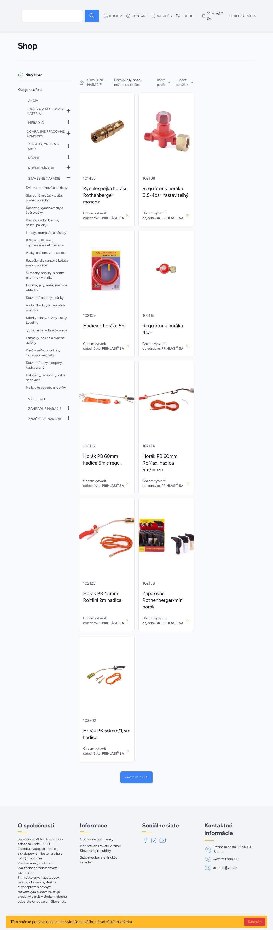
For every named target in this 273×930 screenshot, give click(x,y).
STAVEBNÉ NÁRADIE (95, 82)
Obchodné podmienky (96, 839)
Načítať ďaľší (137, 777)
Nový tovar (33, 75)
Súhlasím (255, 922)
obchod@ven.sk (225, 868)
